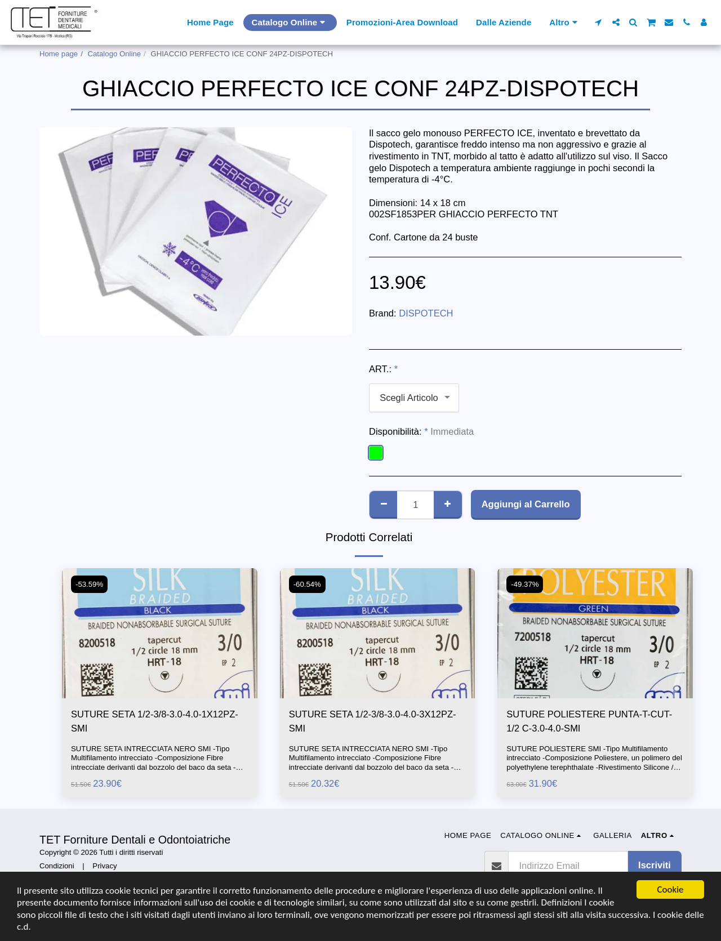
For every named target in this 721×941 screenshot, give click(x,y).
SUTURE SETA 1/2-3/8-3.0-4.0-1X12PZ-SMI (154, 721)
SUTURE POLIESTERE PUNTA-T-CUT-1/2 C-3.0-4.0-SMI (589, 721)
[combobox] (414, 397)
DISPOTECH (426, 313)
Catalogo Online (114, 54)
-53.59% (89, 584)
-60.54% (307, 584)
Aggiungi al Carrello (526, 504)
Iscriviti (654, 865)
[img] (159, 633)
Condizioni (56, 866)
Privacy (104, 866)
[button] (598, 22)
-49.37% (524, 584)
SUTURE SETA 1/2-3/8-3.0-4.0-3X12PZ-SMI (372, 721)
